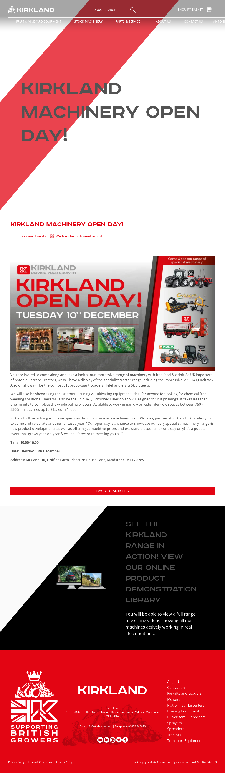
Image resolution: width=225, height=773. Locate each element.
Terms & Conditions (40, 762)
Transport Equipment (185, 740)
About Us (163, 21)
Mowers (173, 699)
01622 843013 (137, 726)
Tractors (174, 734)
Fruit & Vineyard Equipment (38, 21)
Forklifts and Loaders (184, 693)
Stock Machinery (88, 21)
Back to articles (112, 491)
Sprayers (174, 723)
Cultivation (176, 687)
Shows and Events (31, 236)
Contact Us (193, 21)
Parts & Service (128, 21)
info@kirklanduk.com (99, 726)
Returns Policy (63, 762)
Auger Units (177, 681)
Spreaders (175, 728)
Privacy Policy (16, 762)
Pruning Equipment (183, 711)
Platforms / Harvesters (185, 705)
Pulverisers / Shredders (186, 717)
